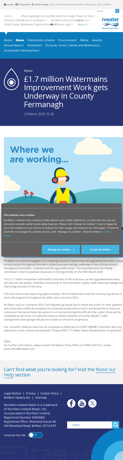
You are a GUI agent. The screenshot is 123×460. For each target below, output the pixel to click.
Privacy (31, 393)
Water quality (90, 4)
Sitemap (41, 397)
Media (52, 4)
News (28, 70)
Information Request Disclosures (70, 4)
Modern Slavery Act (17, 397)
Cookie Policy (50, 393)
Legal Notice (12, 393)
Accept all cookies (100, 249)
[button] (35, 435)
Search (115, 425)
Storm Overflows (104, 4)
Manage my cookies (61, 249)
